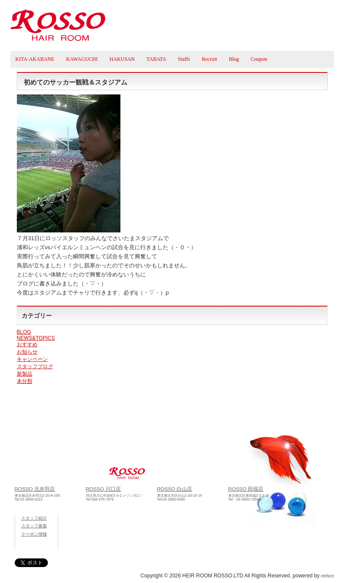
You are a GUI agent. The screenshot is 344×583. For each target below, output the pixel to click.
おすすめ (27, 345)
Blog (234, 59)
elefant (327, 576)
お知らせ (27, 352)
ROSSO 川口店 (103, 489)
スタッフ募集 (34, 525)
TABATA (156, 59)
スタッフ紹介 (34, 518)
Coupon (259, 59)
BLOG (24, 332)
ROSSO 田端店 (246, 489)
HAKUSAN (122, 59)
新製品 (24, 374)
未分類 (24, 381)
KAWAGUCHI (82, 59)
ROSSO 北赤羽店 (35, 489)
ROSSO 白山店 (175, 489)
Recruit (209, 59)
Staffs (184, 59)
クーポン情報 (34, 534)
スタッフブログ (35, 367)
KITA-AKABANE (35, 59)
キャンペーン (32, 359)
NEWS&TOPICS (36, 338)
